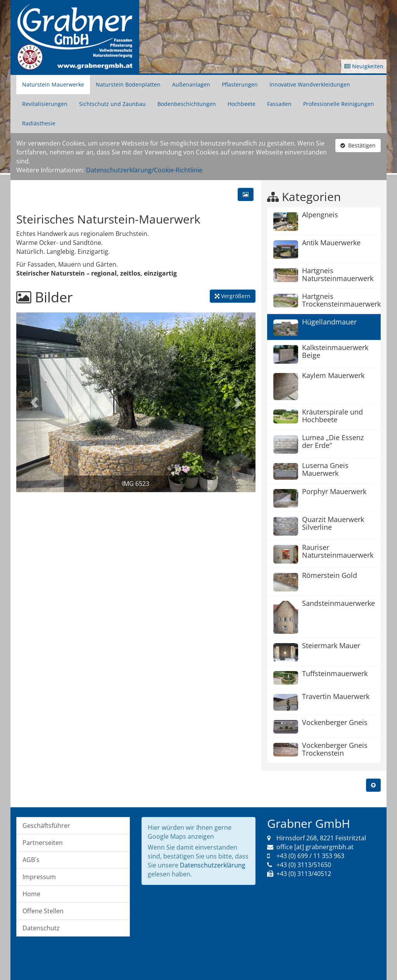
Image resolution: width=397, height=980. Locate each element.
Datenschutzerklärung (212, 865)
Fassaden (279, 104)
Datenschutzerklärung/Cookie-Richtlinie (144, 170)
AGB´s (31, 859)
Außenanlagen (191, 84)
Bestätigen (358, 145)
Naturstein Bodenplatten (128, 84)
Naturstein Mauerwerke (53, 84)
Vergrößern (232, 296)
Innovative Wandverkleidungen (309, 84)
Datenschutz (41, 928)
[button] (34, 402)
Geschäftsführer (46, 825)
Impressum (39, 876)
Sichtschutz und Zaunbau (112, 104)
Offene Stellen (43, 911)
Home (31, 894)
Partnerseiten (42, 842)
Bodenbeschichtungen (186, 104)
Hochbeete (241, 104)
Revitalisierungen (44, 104)
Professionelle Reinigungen (338, 104)
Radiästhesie (38, 123)
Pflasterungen (240, 84)
